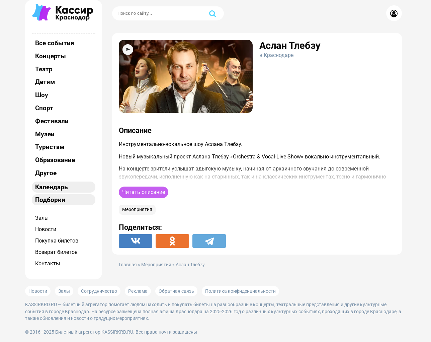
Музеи (45, 134)
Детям (45, 82)
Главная (128, 265)
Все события (54, 43)
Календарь (51, 187)
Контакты (47, 263)
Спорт (44, 108)
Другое (46, 173)
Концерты (50, 56)
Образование (55, 160)
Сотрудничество (99, 291)
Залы (42, 218)
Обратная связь (176, 291)
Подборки (50, 200)
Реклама (138, 291)
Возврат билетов (56, 252)
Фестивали (52, 121)
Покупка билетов (56, 240)
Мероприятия (137, 209)
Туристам (49, 147)
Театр (44, 69)
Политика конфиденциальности (240, 291)
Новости (45, 229)
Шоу (41, 95)
